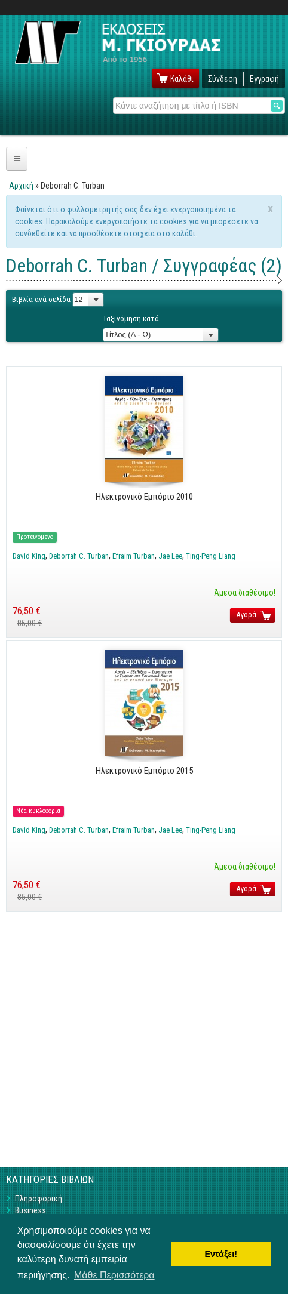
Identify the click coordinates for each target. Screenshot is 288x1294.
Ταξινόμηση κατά (131, 318)
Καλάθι (182, 79)
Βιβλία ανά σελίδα (41, 299)
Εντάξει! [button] (220, 1254)
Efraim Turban (133, 556)
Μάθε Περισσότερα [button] (114, 1275)
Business (30, 1210)
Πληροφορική (38, 1198)
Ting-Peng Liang (210, 556)
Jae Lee (170, 556)
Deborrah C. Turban (79, 556)
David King (29, 556)
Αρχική (21, 185)
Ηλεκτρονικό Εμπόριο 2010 (144, 496)
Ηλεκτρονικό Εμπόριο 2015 (144, 770)
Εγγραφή (264, 79)
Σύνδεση (222, 79)
